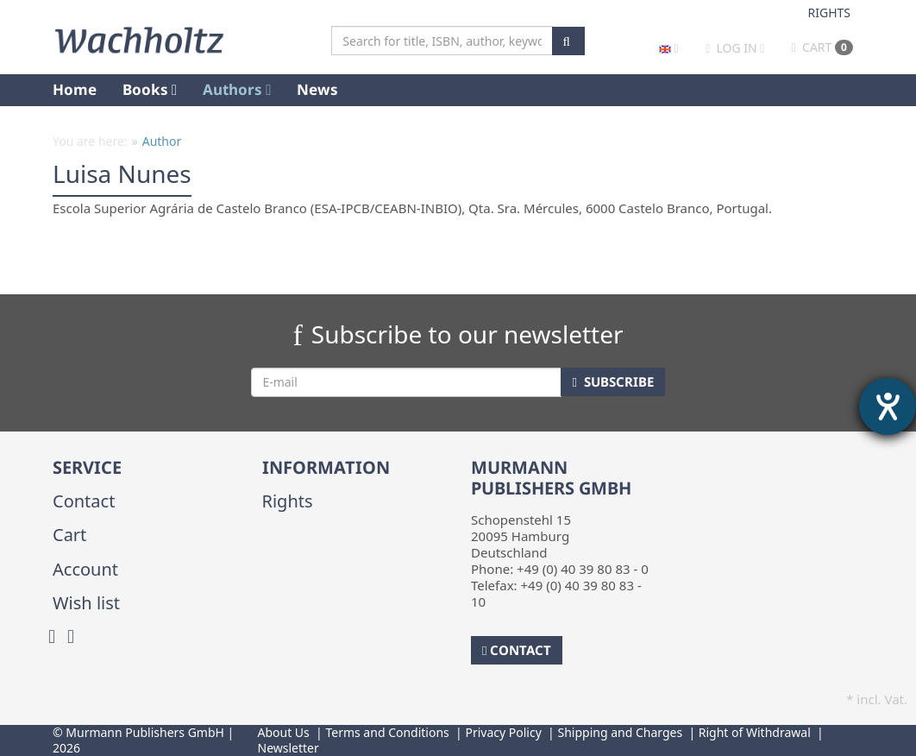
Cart (822, 47)
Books (149, 89)
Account (85, 569)
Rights (829, 12)
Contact (84, 501)
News (317, 89)
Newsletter (288, 748)
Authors (237, 89)
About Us (284, 732)
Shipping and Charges (619, 732)
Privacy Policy (503, 732)
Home (75, 89)
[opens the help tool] (887, 406)
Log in (737, 48)
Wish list (86, 602)
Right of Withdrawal (755, 732)
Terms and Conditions (387, 732)
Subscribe (612, 381)
